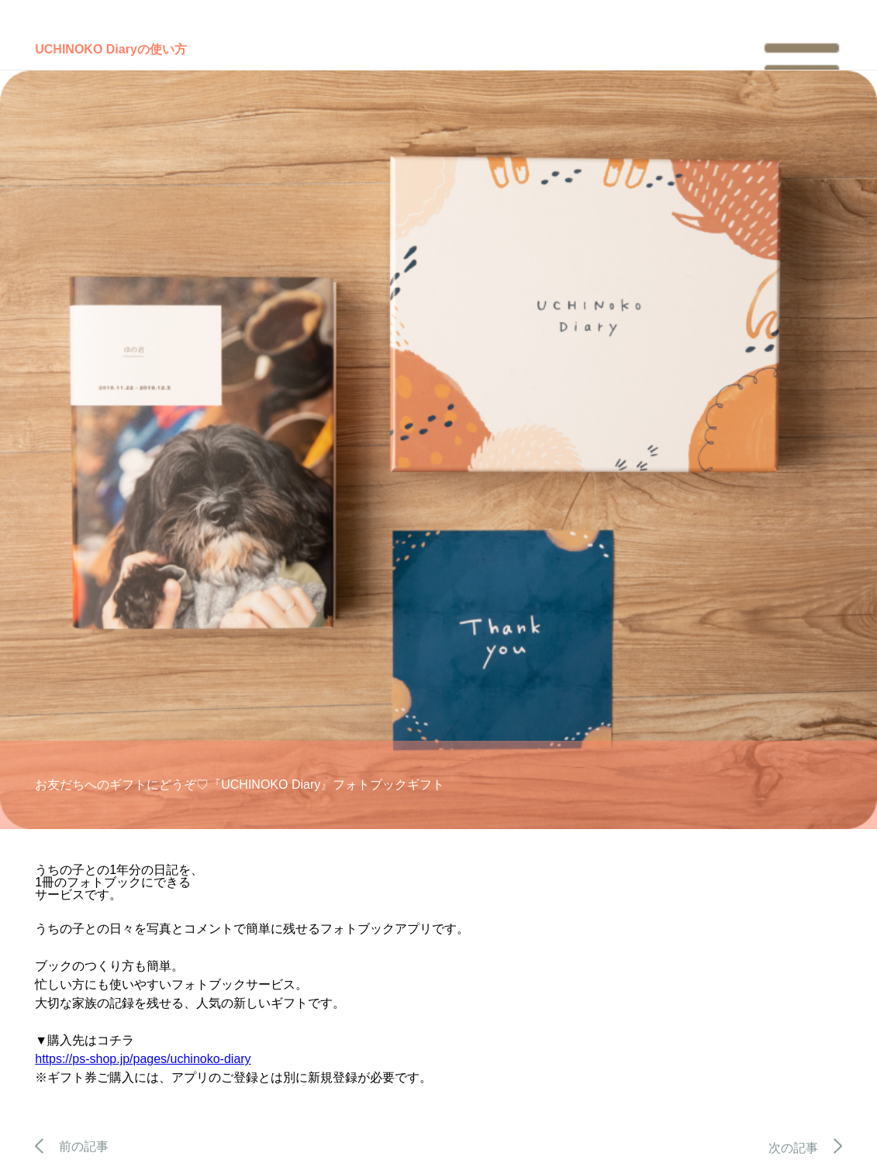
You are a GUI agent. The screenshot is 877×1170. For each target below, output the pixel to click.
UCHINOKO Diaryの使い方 (111, 49)
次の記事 (805, 1148)
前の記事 (72, 1146)
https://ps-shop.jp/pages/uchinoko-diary (142, 1058)
